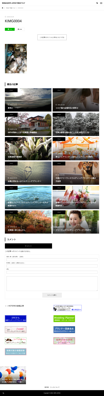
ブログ (11, 90)
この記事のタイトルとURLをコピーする (52, 37)
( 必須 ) (14, 256)
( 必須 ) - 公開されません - (15, 262)
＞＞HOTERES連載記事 (14, 306)
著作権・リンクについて (52, 387)
